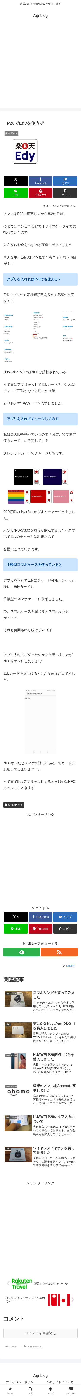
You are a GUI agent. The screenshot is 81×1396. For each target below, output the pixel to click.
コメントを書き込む (40, 1333)
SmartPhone (14, 804)
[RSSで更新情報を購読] (59, 952)
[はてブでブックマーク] (65, 181)
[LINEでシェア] (16, 193)
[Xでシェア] (16, 181)
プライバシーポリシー (21, 1382)
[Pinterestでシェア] (40, 193)
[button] (65, 193)
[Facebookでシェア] (40, 181)
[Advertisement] (40, 68)
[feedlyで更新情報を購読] (21, 952)
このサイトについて (59, 1382)
